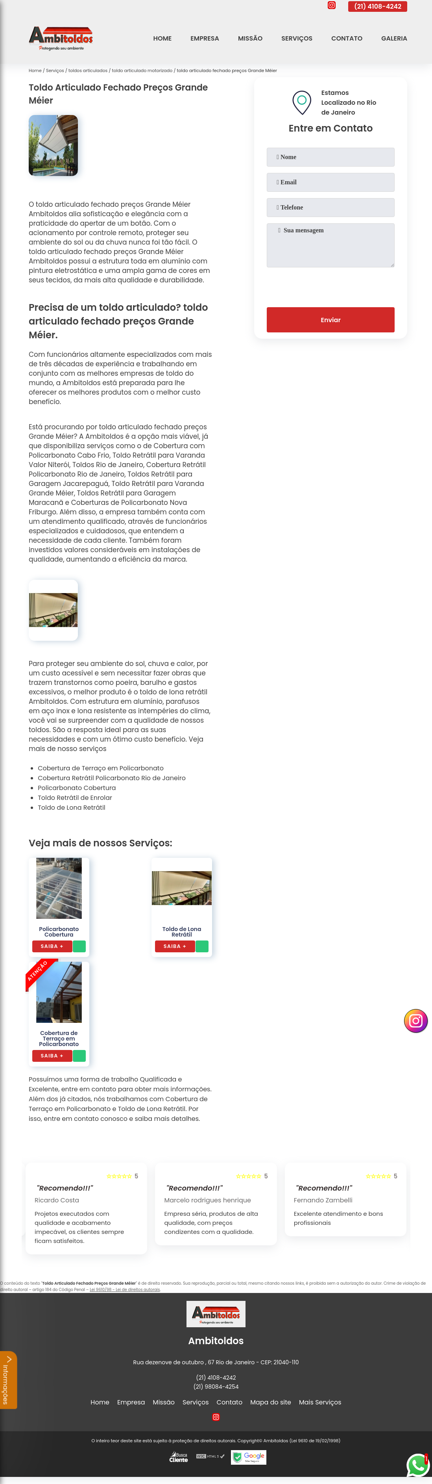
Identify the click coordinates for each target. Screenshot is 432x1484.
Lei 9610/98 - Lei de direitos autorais (125, 1290)
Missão (250, 38)
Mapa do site (270, 1402)
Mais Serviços (320, 1402)
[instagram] (332, 6)
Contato (346, 38)
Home (162, 38)
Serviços (296, 38)
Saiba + (52, 946)
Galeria (394, 38)
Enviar (330, 320)
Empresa (204, 38)
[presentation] (331, 285)
